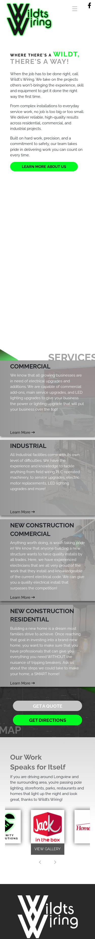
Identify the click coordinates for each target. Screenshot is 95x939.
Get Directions (47, 720)
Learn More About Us (44, 166)
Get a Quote (47, 706)
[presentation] (40, 862)
